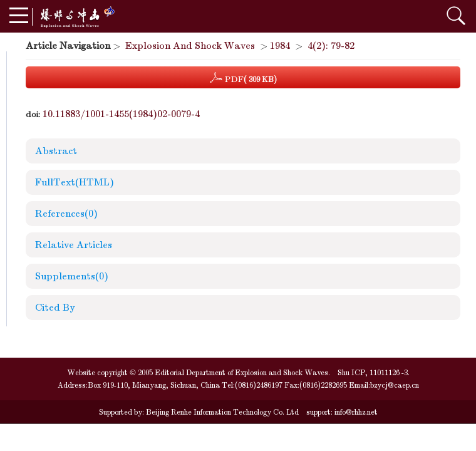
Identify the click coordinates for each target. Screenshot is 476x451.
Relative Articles (73, 245)
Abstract (56, 151)
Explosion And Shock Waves (190, 45)
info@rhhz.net (356, 412)
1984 (280, 45)
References (66, 213)
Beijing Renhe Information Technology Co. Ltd (221, 412)
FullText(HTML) (74, 182)
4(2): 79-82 (331, 45)
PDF (243, 78)
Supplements (71, 276)
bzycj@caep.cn (394, 385)
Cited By (55, 307)
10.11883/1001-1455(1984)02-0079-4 (121, 114)
